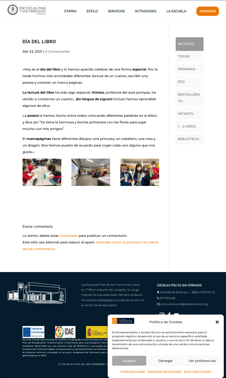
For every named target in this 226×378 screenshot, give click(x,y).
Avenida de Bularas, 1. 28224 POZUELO (187, 292)
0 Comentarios (57, 51)
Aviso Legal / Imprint (197, 371)
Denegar (165, 361)
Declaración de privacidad (164, 371)
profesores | (169, 3)
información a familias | (140, 3)
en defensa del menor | (102, 3)
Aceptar (129, 361)
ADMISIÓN (208, 18)
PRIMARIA (186, 69)
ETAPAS (70, 18)
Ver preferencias (202, 361)
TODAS (184, 56)
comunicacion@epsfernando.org (184, 304)
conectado (69, 235)
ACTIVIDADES (145, 18)
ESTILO (92, 18)
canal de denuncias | (65, 3)
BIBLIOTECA (188, 139)
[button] (217, 322)
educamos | (191, 3)
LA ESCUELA (176, 18)
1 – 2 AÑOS (187, 126)
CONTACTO (211, 3)
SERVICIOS (116, 18)
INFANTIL (186, 113)
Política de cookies (133, 371)
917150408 (167, 298)
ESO (181, 82)
